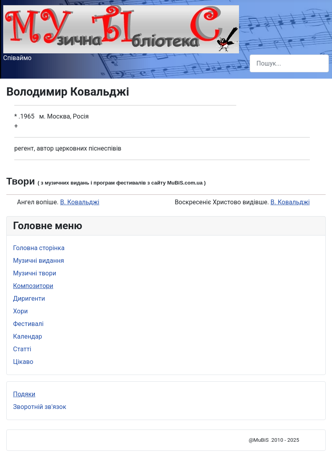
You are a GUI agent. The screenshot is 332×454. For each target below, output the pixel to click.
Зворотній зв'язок (39, 407)
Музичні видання (38, 260)
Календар (27, 336)
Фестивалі (28, 324)
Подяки (24, 394)
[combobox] (289, 63)
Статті (22, 349)
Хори (20, 311)
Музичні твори (34, 273)
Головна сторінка (39, 248)
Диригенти (29, 298)
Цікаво (23, 361)
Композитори (33, 286)
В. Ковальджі (79, 202)
